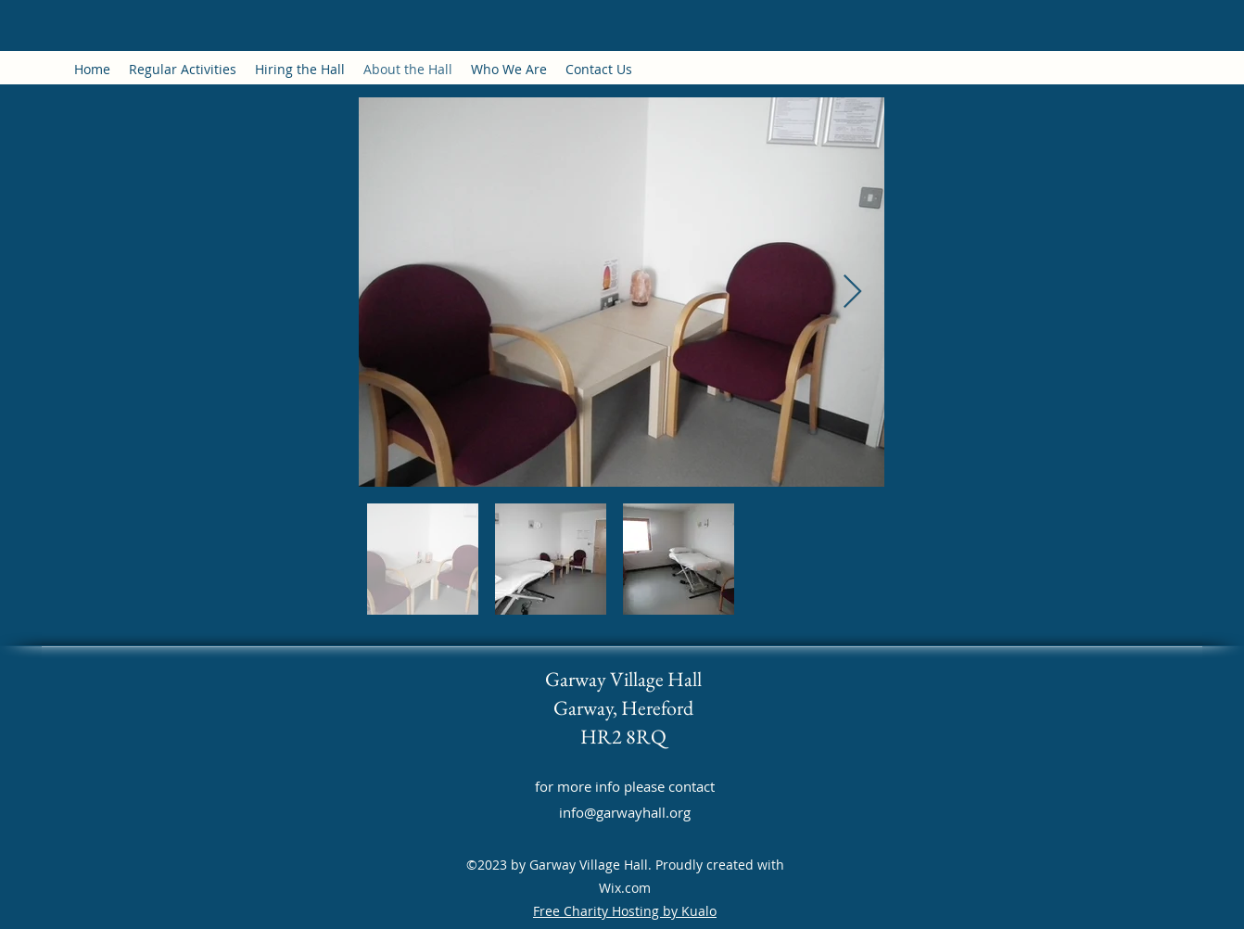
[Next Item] (852, 292)
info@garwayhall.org (625, 812)
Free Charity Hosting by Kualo (625, 911)
